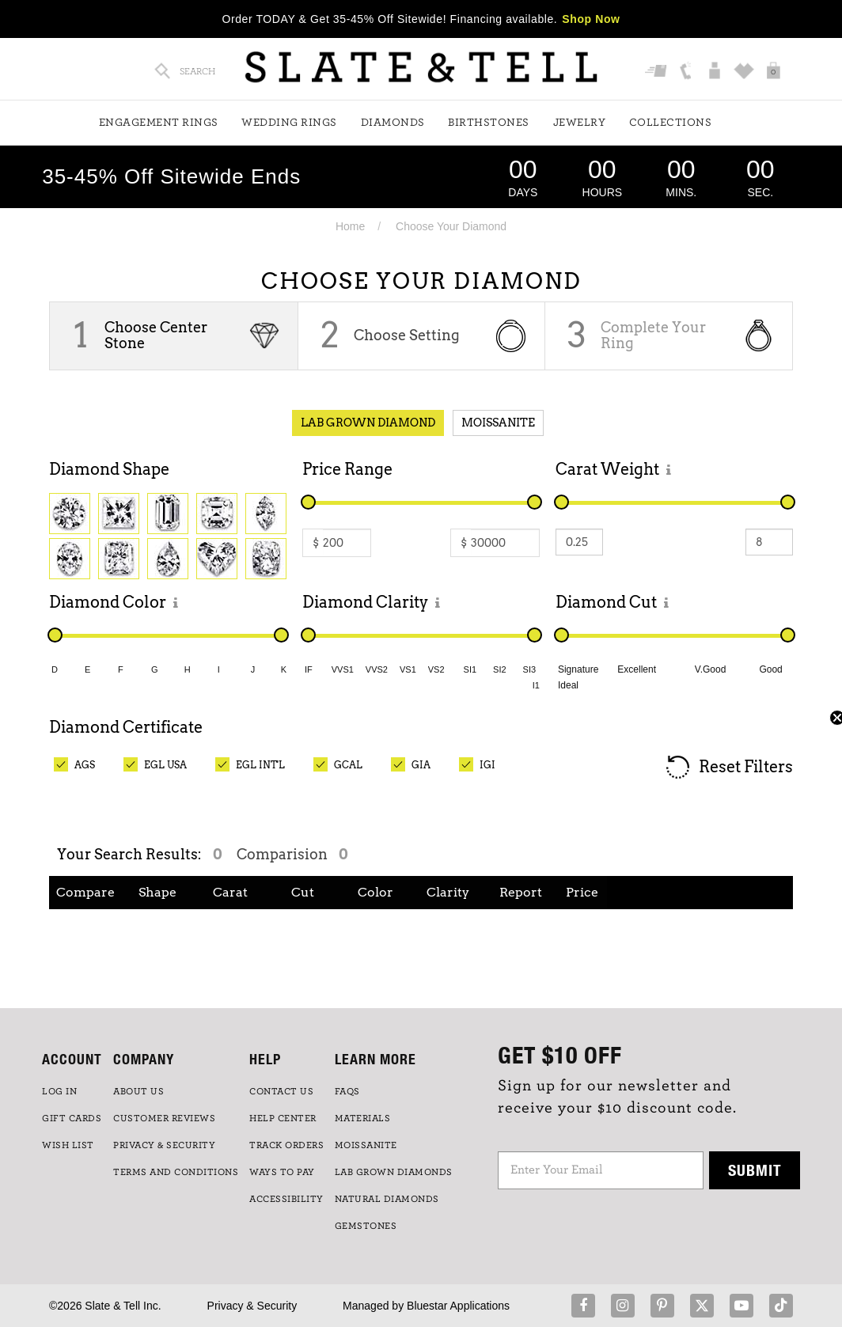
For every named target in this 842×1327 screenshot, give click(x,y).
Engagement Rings (158, 122)
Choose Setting (407, 335)
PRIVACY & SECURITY (164, 1145)
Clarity (448, 892)
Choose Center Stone (155, 335)
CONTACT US (281, 1091)
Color (375, 892)
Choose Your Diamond (451, 226)
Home (350, 226)
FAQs (347, 1091)
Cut (302, 892)
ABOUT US (138, 1091)
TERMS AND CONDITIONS (175, 1172)
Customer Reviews (164, 1118)
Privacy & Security (252, 1305)
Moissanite (498, 422)
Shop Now (591, 19)
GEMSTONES (366, 1225)
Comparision (292, 854)
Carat (230, 892)
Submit (755, 1170)
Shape (157, 892)
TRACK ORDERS (286, 1145)
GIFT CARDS (71, 1118)
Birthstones (488, 122)
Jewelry (579, 122)
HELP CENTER (283, 1118)
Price (582, 892)
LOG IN (59, 1091)
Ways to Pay (282, 1172)
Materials (363, 1118)
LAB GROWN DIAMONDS (394, 1172)
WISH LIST (68, 1145)
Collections (670, 122)
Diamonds (393, 122)
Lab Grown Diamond (368, 422)
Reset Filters (728, 768)
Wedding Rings (289, 122)
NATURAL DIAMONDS (387, 1199)
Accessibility (286, 1199)
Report (520, 892)
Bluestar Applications (458, 1305)
